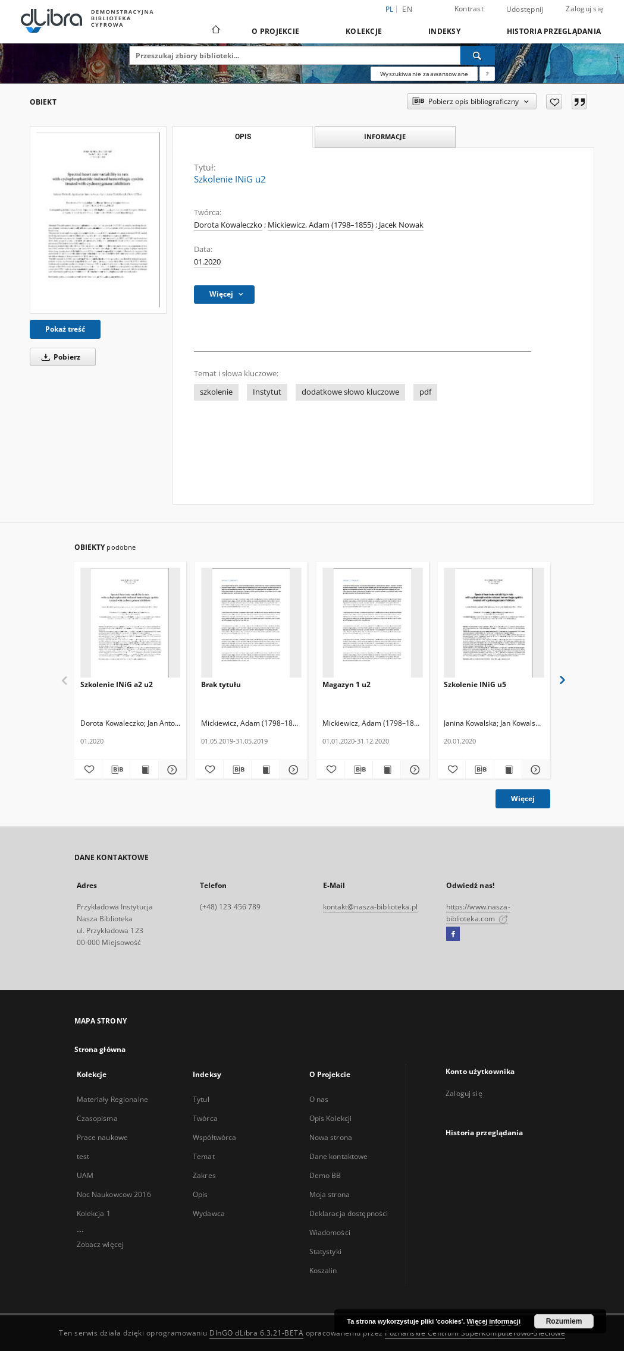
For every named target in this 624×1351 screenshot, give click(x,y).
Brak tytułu (221, 684)
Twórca (205, 1118)
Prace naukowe (102, 1137)
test (83, 1156)
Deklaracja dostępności (348, 1213)
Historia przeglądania (554, 31)
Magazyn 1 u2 (346, 684)
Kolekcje (364, 31)
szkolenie (216, 392)
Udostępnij (525, 9)
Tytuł (201, 1099)
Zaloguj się (584, 9)
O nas (319, 1099)
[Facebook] (453, 934)
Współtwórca (214, 1137)
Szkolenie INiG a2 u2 (116, 684)
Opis (200, 1194)
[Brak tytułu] (251, 623)
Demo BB (325, 1175)
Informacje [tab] (385, 136)
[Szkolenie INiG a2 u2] (130, 623)
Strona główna (100, 1049)
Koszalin (323, 1270)
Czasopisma (97, 1118)
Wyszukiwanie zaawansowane (424, 74)
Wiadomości (329, 1232)
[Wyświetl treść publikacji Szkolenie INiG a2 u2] (144, 769)
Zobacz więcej (100, 1244)
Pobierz (58, 357)
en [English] (407, 9)
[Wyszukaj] (477, 55)
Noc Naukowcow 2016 (114, 1194)
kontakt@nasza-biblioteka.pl (370, 907)
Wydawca (209, 1213)
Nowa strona (330, 1137)
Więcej (523, 798)
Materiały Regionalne (112, 1099)
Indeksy (444, 31)
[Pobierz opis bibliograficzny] (116, 769)
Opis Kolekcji (330, 1118)
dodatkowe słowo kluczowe (350, 392)
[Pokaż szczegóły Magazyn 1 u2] (413, 769)
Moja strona (329, 1194)
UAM (85, 1175)
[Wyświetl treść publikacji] (265, 769)
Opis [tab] (243, 137)
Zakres (204, 1175)
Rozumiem (564, 1321)
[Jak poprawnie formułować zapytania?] (487, 74)
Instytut (267, 392)
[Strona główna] (215, 31)
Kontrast (469, 9)
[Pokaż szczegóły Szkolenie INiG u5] (534, 769)
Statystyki (325, 1251)
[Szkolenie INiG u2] (98, 220)
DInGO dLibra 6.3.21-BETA (256, 1333)
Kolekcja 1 (94, 1213)
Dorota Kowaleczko (228, 225)
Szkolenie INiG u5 (475, 684)
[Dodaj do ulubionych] (554, 101)
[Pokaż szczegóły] (292, 769)
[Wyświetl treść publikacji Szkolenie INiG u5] (508, 769)
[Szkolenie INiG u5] (494, 623)
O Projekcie (275, 31)
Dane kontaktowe (338, 1156)
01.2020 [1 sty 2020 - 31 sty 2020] (207, 262)
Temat (204, 1156)
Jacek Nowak (401, 225)
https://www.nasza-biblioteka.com (478, 913)
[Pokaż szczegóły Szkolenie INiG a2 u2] (170, 769)
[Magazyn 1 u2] (372, 623)
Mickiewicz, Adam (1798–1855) (321, 225)
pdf (425, 392)
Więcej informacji (493, 1321)
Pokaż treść (65, 329)
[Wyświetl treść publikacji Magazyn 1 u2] (386, 769)
